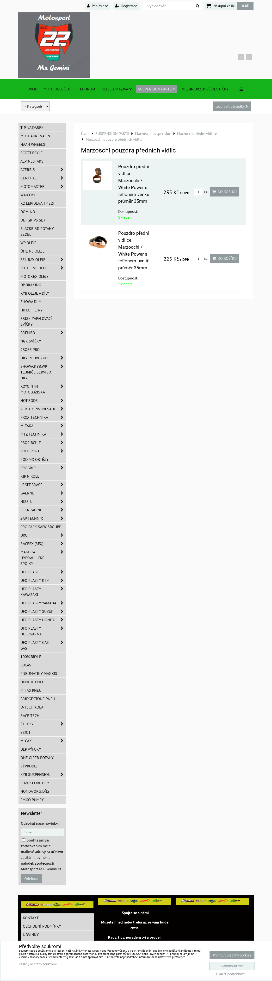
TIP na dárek (32, 127)
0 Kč (245, 5)
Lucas (25, 665)
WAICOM (27, 194)
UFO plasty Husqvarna (43, 631)
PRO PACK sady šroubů (41, 526)
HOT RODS (43, 400)
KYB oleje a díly (34, 293)
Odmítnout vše (232, 966)
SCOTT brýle (31, 152)
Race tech (29, 715)
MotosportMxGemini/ (212, 912)
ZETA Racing (43, 510)
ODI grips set (32, 220)
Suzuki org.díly (34, 782)
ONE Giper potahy (37, 757)
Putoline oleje (43, 268)
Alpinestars (31, 161)
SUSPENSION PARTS (156, 89)
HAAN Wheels (32, 144)
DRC (43, 535)
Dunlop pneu (32, 681)
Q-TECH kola (31, 707)
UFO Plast (43, 572)
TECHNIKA (86, 89)
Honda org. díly (34, 791)
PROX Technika (43, 417)
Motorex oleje (34, 276)
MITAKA (43, 426)
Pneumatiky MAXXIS (38, 673)
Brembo (43, 333)
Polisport (43, 451)
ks (200, 192)
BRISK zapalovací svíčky (36, 321)
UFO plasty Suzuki (43, 611)
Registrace (126, 5)
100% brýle (30, 656)
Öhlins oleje (32, 251)
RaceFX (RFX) (43, 543)
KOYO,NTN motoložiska (43, 389)
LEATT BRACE (43, 485)
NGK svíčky (30, 341)
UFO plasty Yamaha (43, 603)
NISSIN (43, 501)
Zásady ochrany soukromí (38, 964)
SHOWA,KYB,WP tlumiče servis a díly (43, 372)
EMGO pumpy (32, 799)
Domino (27, 211)
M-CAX (43, 741)
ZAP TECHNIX (43, 518)
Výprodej (28, 766)
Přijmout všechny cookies (232, 955)
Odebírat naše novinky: (40, 823)
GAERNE (43, 493)
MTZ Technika (43, 434)
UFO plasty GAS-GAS (43, 645)
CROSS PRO (30, 349)
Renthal (43, 178)
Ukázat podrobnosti (231, 974)
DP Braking (30, 284)
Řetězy (43, 724)
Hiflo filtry (31, 310)
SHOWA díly (30, 301)
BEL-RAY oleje (43, 259)
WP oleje (28, 242)
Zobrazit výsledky (232, 106)
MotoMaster (43, 186)
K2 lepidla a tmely (37, 203)
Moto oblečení (57, 89)
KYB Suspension (43, 774)
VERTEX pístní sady (43, 409)
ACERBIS (43, 169)
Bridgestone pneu (37, 698)
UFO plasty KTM (43, 580)
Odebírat (31, 878)
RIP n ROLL (29, 476)
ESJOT (25, 732)
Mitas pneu (30, 690)
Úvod (32, 89)
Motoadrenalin (35, 135)
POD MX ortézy (34, 459)
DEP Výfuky (30, 749)
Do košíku (224, 191)
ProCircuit (43, 442)
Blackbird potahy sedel (37, 231)
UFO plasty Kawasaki (43, 592)
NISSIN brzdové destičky (205, 89)
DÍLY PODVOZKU (43, 358)
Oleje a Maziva (117, 89)
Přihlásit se (97, 5)
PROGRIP (43, 468)
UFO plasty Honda (43, 620)
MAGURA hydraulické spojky (43, 558)
